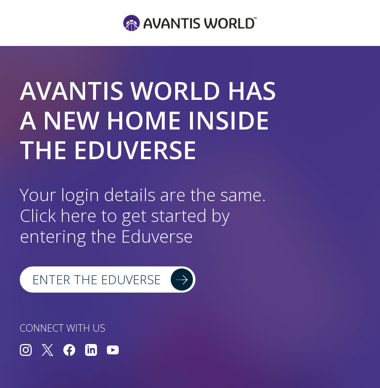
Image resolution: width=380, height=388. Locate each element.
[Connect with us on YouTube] (113, 351)
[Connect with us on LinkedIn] (91, 351)
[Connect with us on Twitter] (47, 351)
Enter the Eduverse (96, 279)
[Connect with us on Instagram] (26, 351)
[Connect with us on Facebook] (69, 351)
